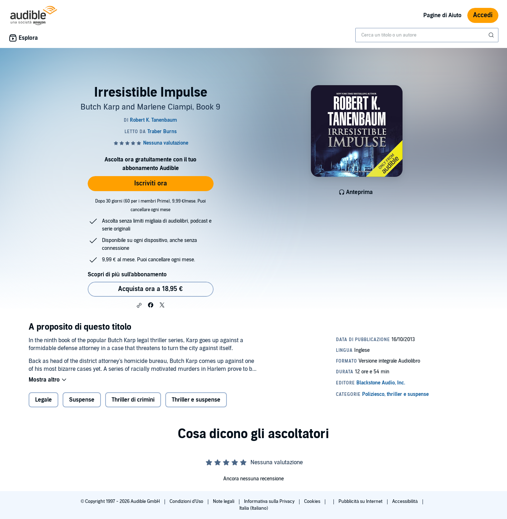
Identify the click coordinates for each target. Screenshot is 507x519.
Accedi (483, 15)
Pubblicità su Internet (361, 501)
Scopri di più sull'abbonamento (127, 274)
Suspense (81, 399)
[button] (139, 305)
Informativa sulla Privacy (270, 501)
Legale (43, 399)
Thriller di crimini (133, 399)
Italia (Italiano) (253, 508)
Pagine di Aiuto (442, 15)
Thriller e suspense (196, 399)
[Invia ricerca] (492, 35)
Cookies (312, 501)
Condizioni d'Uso (187, 501)
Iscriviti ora (150, 183)
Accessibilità (405, 501)
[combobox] (426, 35)
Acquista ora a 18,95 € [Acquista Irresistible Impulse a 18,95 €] (150, 289)
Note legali (224, 501)
